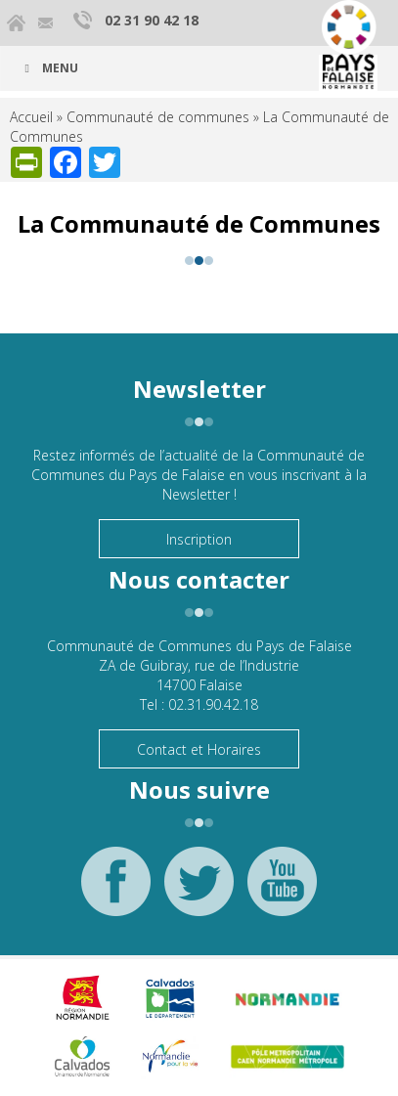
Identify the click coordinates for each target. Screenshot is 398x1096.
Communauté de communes (157, 117)
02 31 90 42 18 (152, 20)
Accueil (31, 117)
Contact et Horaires (199, 749)
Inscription (199, 539)
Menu (49, 68)
